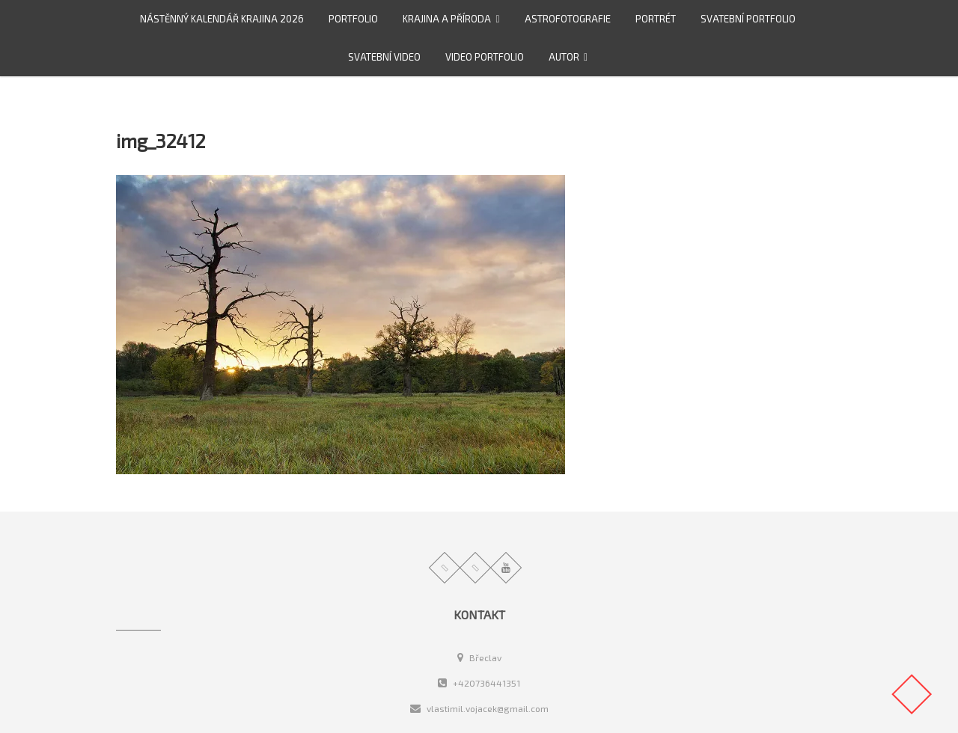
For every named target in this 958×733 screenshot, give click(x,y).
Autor (564, 57)
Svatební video (384, 57)
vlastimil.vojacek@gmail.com (479, 708)
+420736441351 (479, 683)
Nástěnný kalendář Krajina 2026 (222, 19)
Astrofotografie (568, 19)
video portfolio (484, 57)
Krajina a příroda (447, 19)
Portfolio (353, 19)
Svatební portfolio (748, 19)
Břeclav (479, 657)
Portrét (655, 19)
